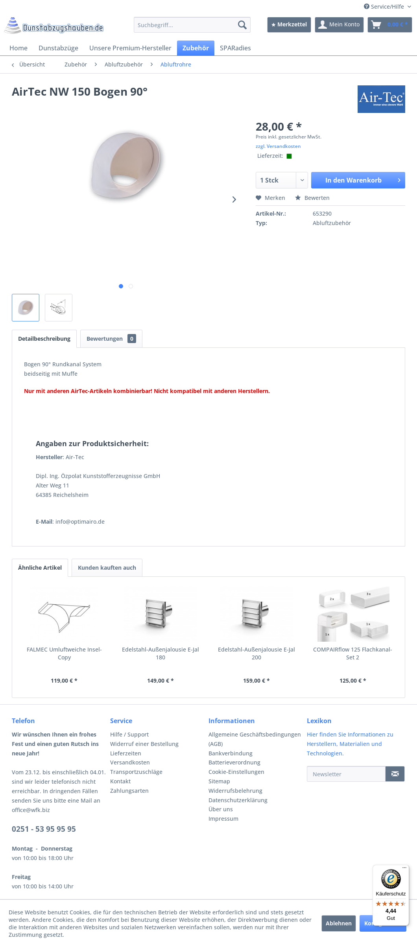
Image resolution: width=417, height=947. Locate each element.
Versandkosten (130, 762)
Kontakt (120, 781)
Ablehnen (339, 923)
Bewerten (312, 197)
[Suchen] (242, 25)
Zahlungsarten (129, 790)
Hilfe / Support (129, 734)
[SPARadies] (235, 48)
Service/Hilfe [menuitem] (385, 6)
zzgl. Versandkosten (278, 146)
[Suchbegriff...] (192, 25)
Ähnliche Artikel (40, 567)
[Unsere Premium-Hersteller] (130, 48)
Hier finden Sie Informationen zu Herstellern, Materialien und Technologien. (350, 744)
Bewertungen (111, 338)
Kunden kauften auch (107, 567)
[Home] (18, 48)
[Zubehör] (195, 48)
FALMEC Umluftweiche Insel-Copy (64, 653)
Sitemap (219, 781)
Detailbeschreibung (44, 338)
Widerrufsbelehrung (235, 790)
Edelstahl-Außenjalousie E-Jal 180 (160, 653)
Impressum (223, 818)
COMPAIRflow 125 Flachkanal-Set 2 (352, 653)
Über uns (220, 809)
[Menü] (404, 869)
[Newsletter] (346, 774)
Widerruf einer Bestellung (144, 744)
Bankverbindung (230, 753)
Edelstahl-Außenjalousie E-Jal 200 (256, 653)
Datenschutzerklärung (238, 800)
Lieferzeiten (125, 753)
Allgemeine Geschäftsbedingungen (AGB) (254, 739)
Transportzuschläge (136, 771)
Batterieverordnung (234, 762)
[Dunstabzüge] (58, 48)
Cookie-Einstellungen (236, 771)
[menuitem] (192, 25)
